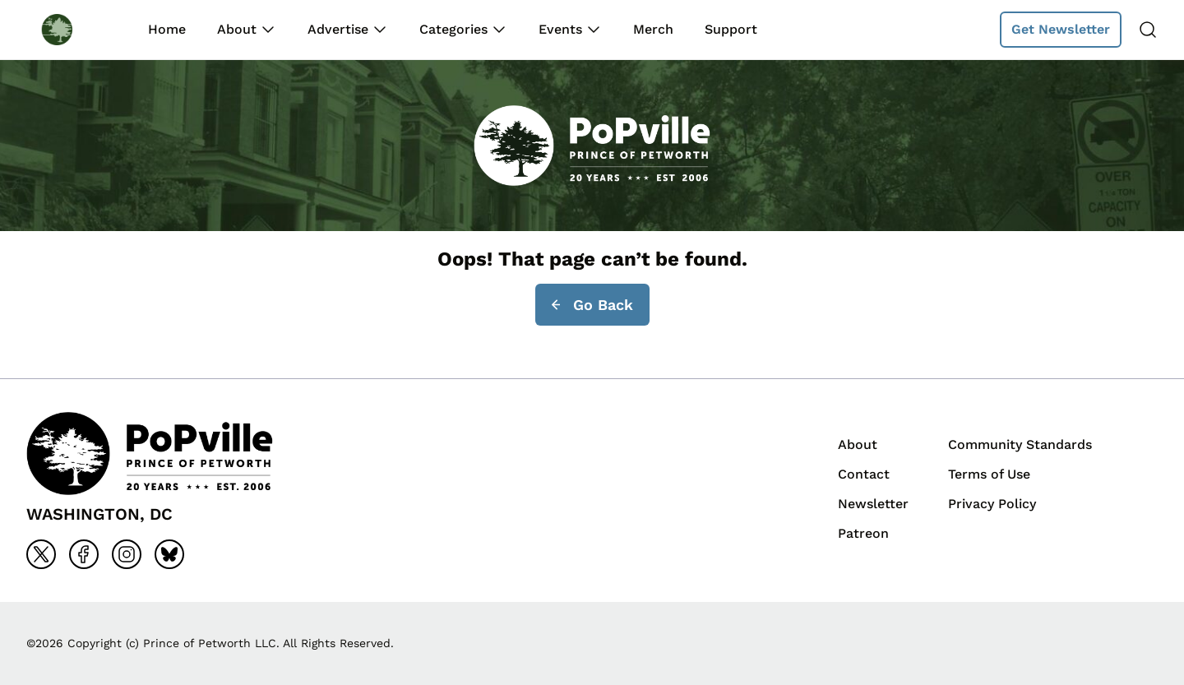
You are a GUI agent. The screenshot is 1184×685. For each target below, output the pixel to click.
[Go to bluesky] (169, 554)
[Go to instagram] (126, 554)
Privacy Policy (992, 503)
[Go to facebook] (84, 554)
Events (560, 29)
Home (167, 29)
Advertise (338, 29)
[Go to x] (41, 554)
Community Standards (1020, 444)
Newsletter (873, 503)
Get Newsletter (1060, 29)
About (237, 29)
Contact (864, 474)
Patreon (863, 533)
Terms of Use (989, 474)
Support (731, 29)
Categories (453, 29)
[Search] (1148, 29)
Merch (653, 29)
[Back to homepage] (72, 29)
